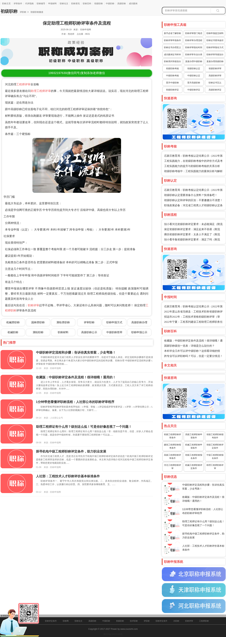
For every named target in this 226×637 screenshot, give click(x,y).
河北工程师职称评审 (172, 467)
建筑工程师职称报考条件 (172, 446)
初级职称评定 (172, 90)
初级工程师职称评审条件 (172, 436)
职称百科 (87, 3)
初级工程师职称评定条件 (215, 446)
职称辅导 (41, 3)
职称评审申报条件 (172, 40)
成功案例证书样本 (172, 54)
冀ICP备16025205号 (113, 634)
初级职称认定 (193, 68)
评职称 (23, 12)
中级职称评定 (193, 90)
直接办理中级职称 (193, 61)
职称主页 (6, 3)
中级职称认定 (193, 75)
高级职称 (121, 3)
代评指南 (29, 3)
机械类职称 (13, 322)
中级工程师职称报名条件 (215, 456)
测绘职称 (38, 332)
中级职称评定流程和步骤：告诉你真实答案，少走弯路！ (76, 352)
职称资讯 (75, 3)
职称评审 (33, 305)
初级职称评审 (215, 68)
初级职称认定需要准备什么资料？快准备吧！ (190, 195)
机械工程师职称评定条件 (193, 467)
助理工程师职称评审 (215, 467)
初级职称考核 (172, 68)
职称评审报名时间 (193, 47)
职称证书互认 (215, 82)
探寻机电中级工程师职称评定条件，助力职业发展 (71, 451)
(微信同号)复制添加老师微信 (76, 73)
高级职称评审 (215, 75)
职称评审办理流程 (193, 40)
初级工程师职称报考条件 (215, 436)
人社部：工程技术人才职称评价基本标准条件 (68, 476)
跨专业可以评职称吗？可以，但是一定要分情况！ (193, 356)
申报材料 (52, 3)
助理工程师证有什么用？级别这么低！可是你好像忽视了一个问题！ (84, 426)
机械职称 (13, 332)
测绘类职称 (63, 322)
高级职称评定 (215, 90)
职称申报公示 (139, 332)
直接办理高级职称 (215, 61)
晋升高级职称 (193, 82)
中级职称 (110, 3)
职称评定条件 (51, 621)
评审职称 (89, 322)
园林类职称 (38, 322)
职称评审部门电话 (193, 33)
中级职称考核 (172, 75)
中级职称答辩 (114, 332)
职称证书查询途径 (215, 40)
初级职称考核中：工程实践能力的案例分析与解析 (193, 171)
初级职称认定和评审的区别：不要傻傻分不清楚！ (193, 200)
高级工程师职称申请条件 (193, 436)
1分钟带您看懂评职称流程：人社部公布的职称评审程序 (75, 402)
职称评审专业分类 (193, 54)
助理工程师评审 (41, 90)
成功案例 (133, 3)
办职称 (176, 621)
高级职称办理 (139, 322)
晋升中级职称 (172, 82)
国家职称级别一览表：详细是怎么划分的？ (189, 345)
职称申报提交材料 (215, 33)
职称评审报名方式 (215, 47)
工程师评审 (23, 84)
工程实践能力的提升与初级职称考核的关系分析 (192, 166)
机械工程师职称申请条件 (193, 446)
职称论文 (64, 3)
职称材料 (63, 332)
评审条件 (18, 3)
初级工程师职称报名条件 (193, 456)
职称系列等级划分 (172, 61)
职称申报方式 (114, 322)
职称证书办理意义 (172, 47)
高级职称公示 (89, 332)
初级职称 (98, 3)
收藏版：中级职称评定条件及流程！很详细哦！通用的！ (76, 377)
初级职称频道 (36, 12)
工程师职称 (204, 621)
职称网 (66, 621)
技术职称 (134, 621)
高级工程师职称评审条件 (172, 456)
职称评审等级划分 (215, 54)
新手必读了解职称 (172, 33)
